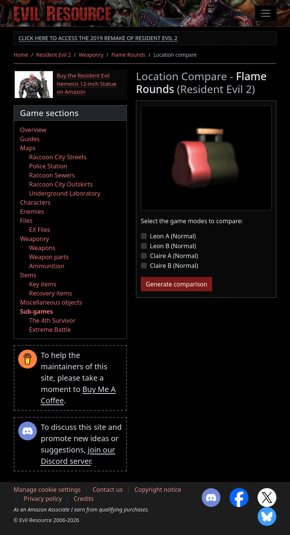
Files (26, 220)
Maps (27, 148)
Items (28, 275)
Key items (42, 284)
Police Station (48, 166)
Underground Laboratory (64, 193)
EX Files (39, 230)
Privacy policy (43, 499)
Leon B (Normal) (173, 246)
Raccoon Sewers (52, 175)
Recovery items (50, 293)
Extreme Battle (50, 329)
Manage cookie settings (47, 489)
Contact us (108, 489)
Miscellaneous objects (51, 302)
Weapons (42, 248)
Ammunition (47, 266)
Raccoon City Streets (57, 157)
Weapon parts (49, 257)
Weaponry (91, 54)
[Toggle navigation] (265, 13)
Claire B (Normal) (174, 265)
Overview (33, 130)
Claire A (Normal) (174, 256)
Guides (30, 139)
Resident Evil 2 (53, 54)
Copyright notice (157, 489)
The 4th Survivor (52, 320)
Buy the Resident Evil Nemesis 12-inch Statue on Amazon (87, 83)
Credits (84, 499)
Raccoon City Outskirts (61, 184)
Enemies (32, 211)
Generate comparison (176, 284)
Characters (35, 202)
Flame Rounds (128, 54)
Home (21, 54)
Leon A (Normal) (173, 236)
